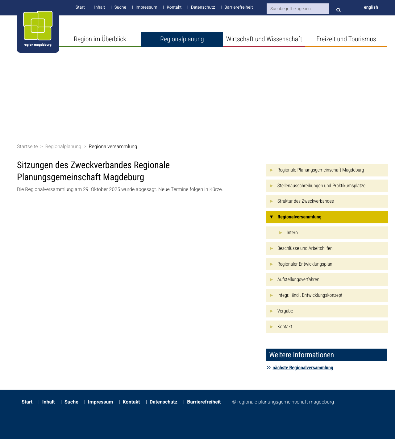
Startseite (27, 146)
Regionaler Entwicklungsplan (304, 264)
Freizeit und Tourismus (346, 39)
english (371, 7)
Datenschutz (203, 7)
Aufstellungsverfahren (298, 279)
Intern (292, 232)
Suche (120, 7)
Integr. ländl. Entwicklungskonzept (310, 295)
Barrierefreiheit (238, 7)
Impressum (146, 7)
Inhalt (99, 7)
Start (80, 7)
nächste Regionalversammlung (299, 368)
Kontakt (174, 7)
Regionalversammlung (113, 146)
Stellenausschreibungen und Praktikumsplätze (321, 185)
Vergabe (285, 311)
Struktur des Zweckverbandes (305, 201)
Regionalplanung (182, 39)
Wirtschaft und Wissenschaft (264, 39)
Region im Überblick (100, 39)
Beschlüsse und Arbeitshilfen (305, 248)
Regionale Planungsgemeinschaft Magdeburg (320, 170)
